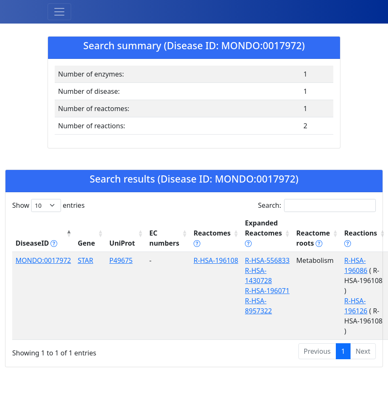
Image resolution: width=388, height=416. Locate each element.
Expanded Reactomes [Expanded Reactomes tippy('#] (263, 233)
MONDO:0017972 (43, 260)
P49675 (121, 260)
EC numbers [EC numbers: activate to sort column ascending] (164, 238)
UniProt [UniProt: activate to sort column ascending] (122, 243)
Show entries (48, 205)
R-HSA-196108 (216, 260)
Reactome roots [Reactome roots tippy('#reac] (313, 238)
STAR (85, 260)
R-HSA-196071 (267, 290)
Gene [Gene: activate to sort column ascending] (86, 243)
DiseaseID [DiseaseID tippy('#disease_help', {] (36, 243)
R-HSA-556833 (267, 260)
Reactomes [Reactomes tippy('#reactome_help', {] (212, 238)
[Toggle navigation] (59, 11)
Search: (317, 205)
